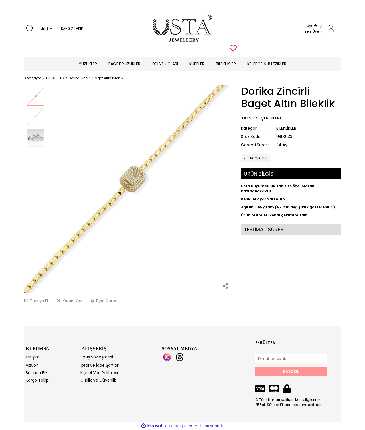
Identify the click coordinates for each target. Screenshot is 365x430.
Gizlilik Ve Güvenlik (98, 380)
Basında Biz (36, 373)
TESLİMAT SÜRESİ (264, 229)
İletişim (33, 357)
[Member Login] (331, 28)
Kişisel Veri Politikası (99, 373)
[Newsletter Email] (291, 358)
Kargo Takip (37, 380)
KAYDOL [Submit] (291, 371)
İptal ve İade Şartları (99, 365)
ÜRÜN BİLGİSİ (259, 173)
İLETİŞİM (46, 28)
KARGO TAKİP (72, 28)
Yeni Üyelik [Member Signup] (313, 31)
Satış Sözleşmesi (96, 357)
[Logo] (182, 28)
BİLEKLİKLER (286, 128)
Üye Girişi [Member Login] (314, 25)
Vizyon (32, 365)
